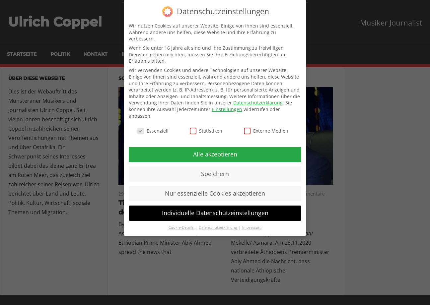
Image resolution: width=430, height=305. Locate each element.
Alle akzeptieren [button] (215, 154)
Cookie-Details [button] (181, 227)
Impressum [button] (251, 227)
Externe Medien (266, 131)
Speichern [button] (215, 174)
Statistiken (206, 131)
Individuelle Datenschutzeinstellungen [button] (215, 213)
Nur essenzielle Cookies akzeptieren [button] (215, 193)
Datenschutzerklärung (258, 102)
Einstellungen (227, 109)
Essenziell (153, 131)
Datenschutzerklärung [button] (218, 227)
